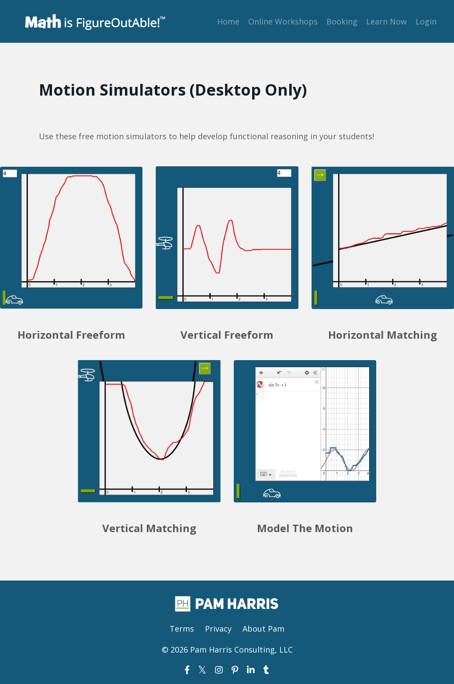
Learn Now (386, 21)
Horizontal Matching (382, 334)
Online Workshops (283, 21)
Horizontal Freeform (71, 334)
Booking (341, 21)
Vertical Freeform (226, 334)
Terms (182, 628)
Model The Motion (305, 528)
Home (228, 21)
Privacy (218, 628)
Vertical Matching (149, 528)
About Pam (263, 628)
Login (426, 21)
